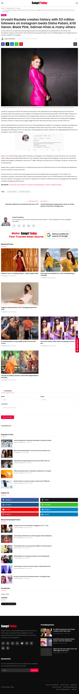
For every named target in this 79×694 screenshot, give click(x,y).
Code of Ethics (57, 687)
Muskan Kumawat (18, 442)
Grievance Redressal (70, 687)
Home (3, 8)
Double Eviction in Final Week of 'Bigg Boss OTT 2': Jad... (31, 525)
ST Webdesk (4, 276)
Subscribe (34, 670)
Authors (74, 689)
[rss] (8, 648)
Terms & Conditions (52, 685)
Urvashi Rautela (12, 191)
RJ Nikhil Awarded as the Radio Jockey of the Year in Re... (64, 630)
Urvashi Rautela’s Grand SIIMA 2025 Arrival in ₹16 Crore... (18, 342)
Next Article (45, 201)
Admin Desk (56, 653)
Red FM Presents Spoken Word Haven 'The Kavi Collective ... (63, 640)
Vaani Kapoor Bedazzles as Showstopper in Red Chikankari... (33, 536)
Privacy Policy (64, 685)
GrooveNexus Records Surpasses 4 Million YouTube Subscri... (33, 546)
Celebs (18, 8)
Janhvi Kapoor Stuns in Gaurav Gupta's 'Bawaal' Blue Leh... (32, 566)
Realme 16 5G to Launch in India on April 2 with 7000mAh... (32, 481)
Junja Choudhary (18, 217)
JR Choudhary (17, 558)
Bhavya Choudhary (19, 537)
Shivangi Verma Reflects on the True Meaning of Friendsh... (58, 274)
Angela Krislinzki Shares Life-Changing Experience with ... (19, 308)
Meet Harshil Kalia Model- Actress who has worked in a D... (32, 450)
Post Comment (7, 417)
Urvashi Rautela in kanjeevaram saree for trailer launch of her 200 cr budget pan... (57, 205)
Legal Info (73, 685)
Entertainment (10, 8)
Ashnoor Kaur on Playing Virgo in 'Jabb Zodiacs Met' (19, 273)
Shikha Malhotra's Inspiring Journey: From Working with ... (32, 556)
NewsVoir (55, 643)
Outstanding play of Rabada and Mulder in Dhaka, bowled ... (33, 440)
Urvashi (7, 156)
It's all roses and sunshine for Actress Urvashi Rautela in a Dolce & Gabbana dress (35, 185)
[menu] (2, 3)
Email (42, 396)
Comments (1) (6, 426)
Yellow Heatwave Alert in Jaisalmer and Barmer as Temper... (33, 471)
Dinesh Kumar (17, 548)
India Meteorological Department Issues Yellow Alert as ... (32, 461)
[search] (77, 3)
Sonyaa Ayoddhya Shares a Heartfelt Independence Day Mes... (19, 376)
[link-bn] (39, 235)
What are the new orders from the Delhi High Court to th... (65, 649)
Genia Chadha (18, 578)
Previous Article (32, 201)
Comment (4, 404)
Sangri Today (5, 594)
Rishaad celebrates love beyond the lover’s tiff (22, 204)
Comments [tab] (8, 391)
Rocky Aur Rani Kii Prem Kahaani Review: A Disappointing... (32, 576)
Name (3, 396)
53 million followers (24, 191)
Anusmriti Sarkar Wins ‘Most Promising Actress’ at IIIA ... (58, 342)
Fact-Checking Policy (63, 689)
